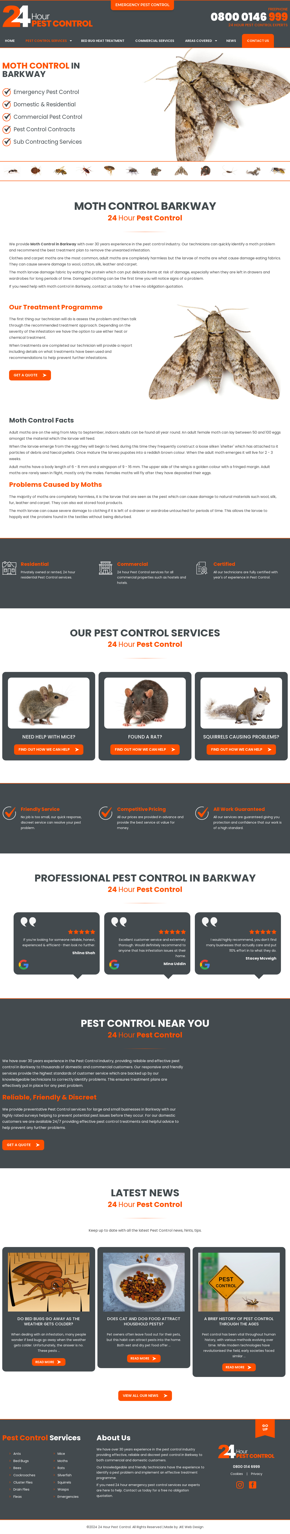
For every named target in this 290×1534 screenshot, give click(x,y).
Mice (61, 1453)
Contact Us (258, 40)
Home (10, 40)
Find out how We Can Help (44, 749)
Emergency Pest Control (142, 5)
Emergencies (68, 1496)
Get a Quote (25, 374)
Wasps (63, 1489)
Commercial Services (154, 40)
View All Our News (140, 1395)
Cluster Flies (23, 1481)
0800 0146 (249, 17)
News (231, 40)
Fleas (17, 1496)
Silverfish (65, 1474)
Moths (63, 1460)
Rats (61, 1467)
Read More (44, 1361)
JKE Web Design (191, 1526)
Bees (17, 1467)
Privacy (256, 1473)
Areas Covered (198, 40)
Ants (17, 1453)
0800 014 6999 (246, 1466)
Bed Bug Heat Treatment (102, 40)
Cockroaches (24, 1474)
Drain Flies (21, 1489)
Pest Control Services (46, 40)
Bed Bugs (21, 1460)
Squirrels (64, 1481)
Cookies (236, 1473)
